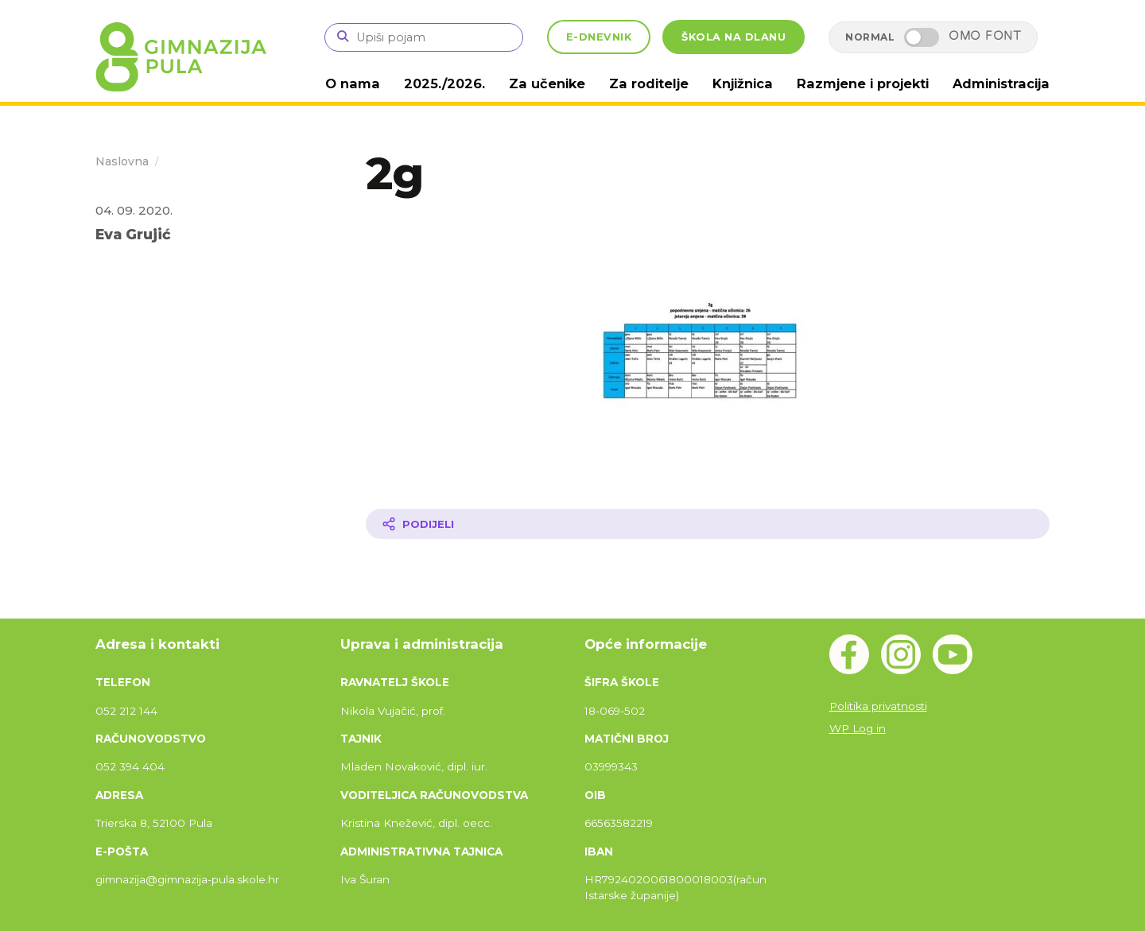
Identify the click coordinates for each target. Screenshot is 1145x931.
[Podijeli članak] (708, 523)
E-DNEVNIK (599, 37)
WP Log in (857, 727)
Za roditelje (663, 83)
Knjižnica (753, 83)
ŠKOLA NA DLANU (733, 37)
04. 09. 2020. (134, 209)
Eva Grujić (133, 233)
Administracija (1003, 83)
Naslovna (122, 160)
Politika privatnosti (878, 705)
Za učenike (566, 83)
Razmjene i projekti (869, 83)
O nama (378, 83)
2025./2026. (467, 83)
